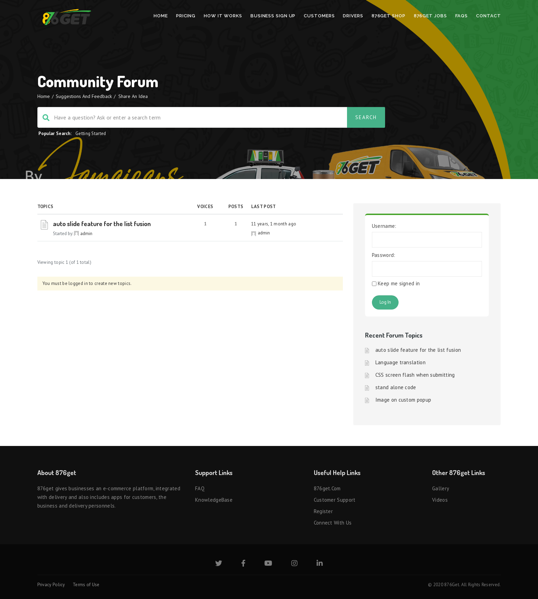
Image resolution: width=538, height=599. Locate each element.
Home (161, 15)
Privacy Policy (51, 585)
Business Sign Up (272, 15)
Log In (385, 302)
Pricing (185, 15)
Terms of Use (86, 585)
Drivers (353, 15)
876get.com (327, 488)
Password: (383, 255)
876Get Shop (388, 15)
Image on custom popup (403, 399)
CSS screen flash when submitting (415, 375)
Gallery (440, 488)
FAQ (199, 488)
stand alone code (395, 387)
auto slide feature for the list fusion (102, 223)
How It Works (223, 15)
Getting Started (90, 133)
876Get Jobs (430, 15)
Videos (440, 500)
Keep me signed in (399, 283)
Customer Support (335, 500)
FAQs (461, 15)
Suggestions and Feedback (84, 96)
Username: (384, 226)
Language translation (400, 362)
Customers (319, 15)
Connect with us (333, 522)
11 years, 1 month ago (273, 224)
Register (323, 511)
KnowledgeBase (213, 500)
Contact (488, 15)
